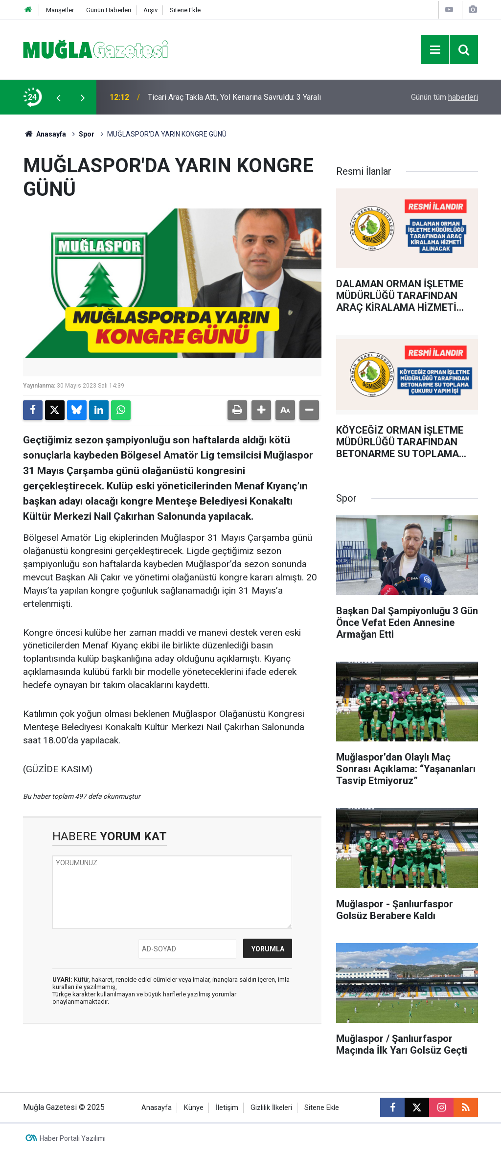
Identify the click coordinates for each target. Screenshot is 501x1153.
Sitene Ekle (185, 10)
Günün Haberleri (108, 10)
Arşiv (150, 10)
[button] (261, 410)
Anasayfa (44, 134)
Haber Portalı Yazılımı (73, 1138)
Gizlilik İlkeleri (271, 1108)
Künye (194, 1108)
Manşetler (60, 10)
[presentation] (58, 97)
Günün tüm (444, 97)
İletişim (227, 1108)
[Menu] (435, 50)
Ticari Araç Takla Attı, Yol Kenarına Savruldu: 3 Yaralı (234, 97)
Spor (86, 134)
